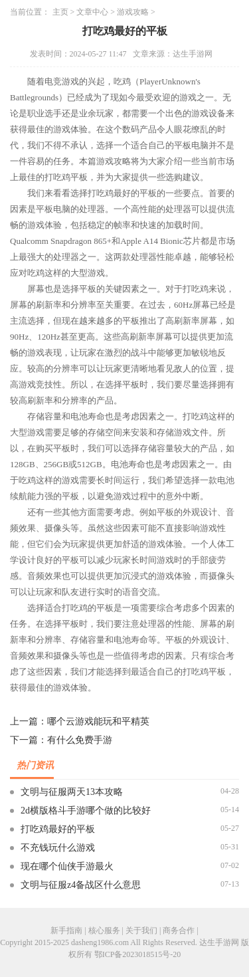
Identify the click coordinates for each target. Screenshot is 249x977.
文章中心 (92, 12)
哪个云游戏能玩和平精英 (98, 721)
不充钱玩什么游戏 (58, 848)
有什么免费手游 (79, 740)
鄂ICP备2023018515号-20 (137, 954)
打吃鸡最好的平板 (58, 829)
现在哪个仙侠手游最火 (67, 866)
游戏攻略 (133, 12)
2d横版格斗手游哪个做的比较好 (86, 810)
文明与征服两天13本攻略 (72, 792)
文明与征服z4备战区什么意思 (81, 885)
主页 (60, 12)
